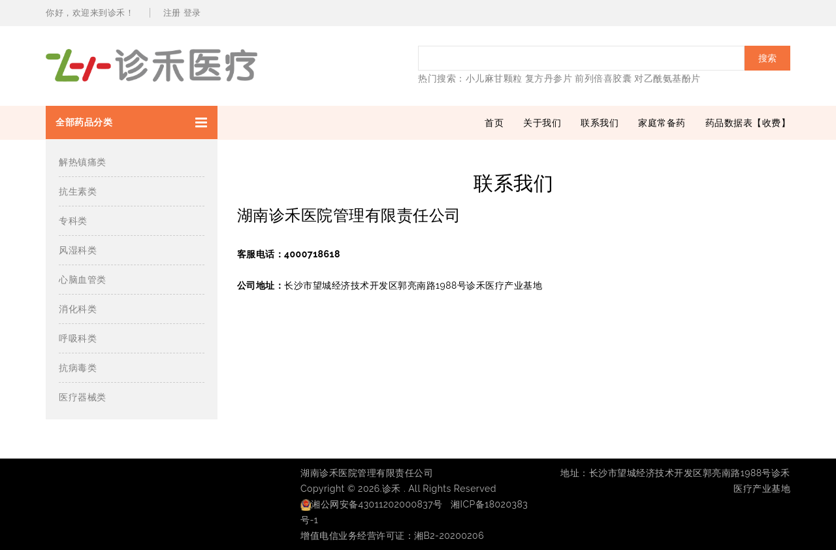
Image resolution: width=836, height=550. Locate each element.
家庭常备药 (662, 123)
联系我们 (600, 123)
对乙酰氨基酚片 (667, 78)
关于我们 (542, 123)
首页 (494, 123)
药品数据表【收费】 (748, 123)
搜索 (767, 58)
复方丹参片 (549, 78)
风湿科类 (78, 250)
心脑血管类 (82, 279)
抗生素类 (78, 191)
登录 (192, 13)
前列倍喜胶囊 (603, 78)
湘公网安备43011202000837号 (371, 504)
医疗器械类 (82, 397)
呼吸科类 (78, 338)
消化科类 (78, 309)
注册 (172, 13)
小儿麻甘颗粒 (494, 78)
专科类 (73, 221)
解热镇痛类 (82, 162)
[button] (132, 122)
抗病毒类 (78, 368)
